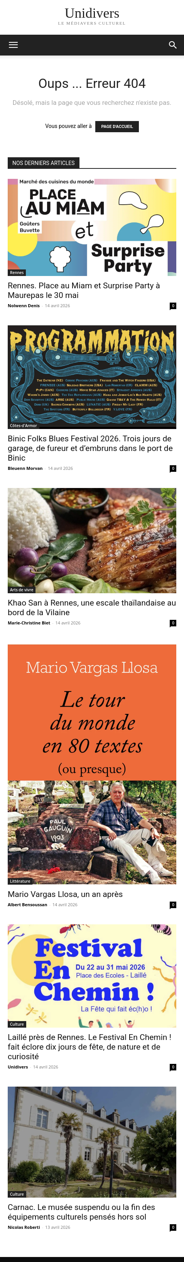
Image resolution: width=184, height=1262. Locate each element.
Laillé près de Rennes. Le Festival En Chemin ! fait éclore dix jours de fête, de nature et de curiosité (89, 1047)
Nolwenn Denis (24, 305)
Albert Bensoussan (27, 904)
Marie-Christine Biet (29, 623)
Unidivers (18, 1067)
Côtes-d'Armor (23, 425)
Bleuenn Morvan (25, 468)
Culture (17, 1024)
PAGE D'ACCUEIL (117, 126)
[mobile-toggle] (13, 45)
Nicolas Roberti (24, 1227)
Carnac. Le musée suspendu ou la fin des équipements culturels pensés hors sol (81, 1212)
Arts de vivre (21, 589)
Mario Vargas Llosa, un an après (65, 894)
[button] (173, 45)
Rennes (17, 272)
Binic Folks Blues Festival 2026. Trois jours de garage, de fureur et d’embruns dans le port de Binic (90, 448)
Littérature (20, 881)
